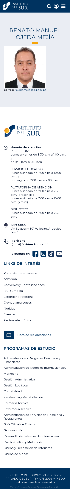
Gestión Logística (16, 385)
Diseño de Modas (16, 454)
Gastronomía (13, 430)
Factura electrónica (17, 320)
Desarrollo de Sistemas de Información (31, 436)
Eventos (9, 314)
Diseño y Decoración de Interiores (28, 448)
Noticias (9, 308)
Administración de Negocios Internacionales (35, 367)
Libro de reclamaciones (34, 335)
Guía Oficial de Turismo (20, 424)
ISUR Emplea (13, 291)
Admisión (10, 279)
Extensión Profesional (19, 296)
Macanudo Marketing (48, 487)
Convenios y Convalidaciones (24, 285)
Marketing (11, 373)
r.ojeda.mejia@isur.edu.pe (30, 89)
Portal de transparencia (20, 273)
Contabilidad (13, 391)
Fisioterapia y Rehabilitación (23, 397)
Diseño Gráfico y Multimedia (23, 442)
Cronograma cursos (18, 302)
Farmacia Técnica (16, 403)
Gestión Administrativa (19, 379)
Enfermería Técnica (17, 409)
